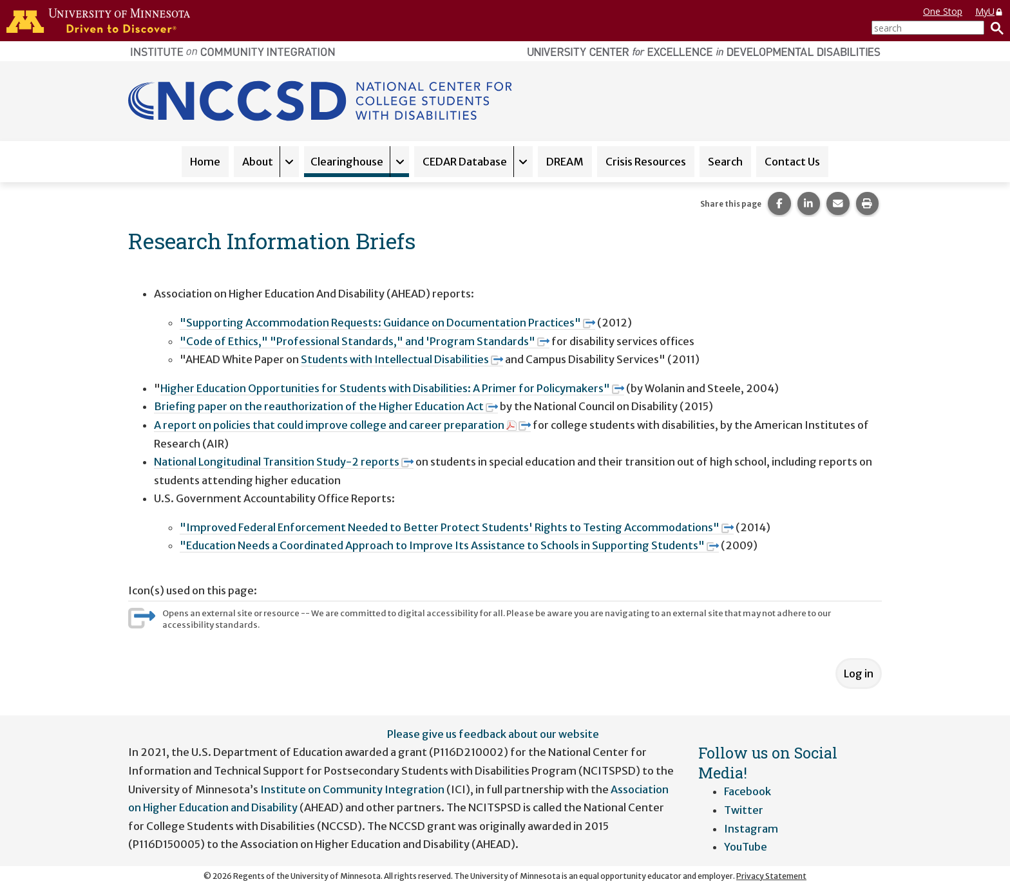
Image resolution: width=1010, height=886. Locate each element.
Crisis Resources (645, 161)
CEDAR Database (465, 161)
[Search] (994, 28)
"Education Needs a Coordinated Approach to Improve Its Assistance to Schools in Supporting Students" (449, 545)
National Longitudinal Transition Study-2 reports (284, 461)
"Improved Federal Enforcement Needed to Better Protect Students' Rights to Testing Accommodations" (457, 527)
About (257, 161)
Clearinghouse (346, 161)
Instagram (751, 828)
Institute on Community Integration (352, 789)
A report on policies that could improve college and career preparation (342, 425)
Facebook (747, 791)
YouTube (745, 846)
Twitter (743, 810)
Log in (858, 673)
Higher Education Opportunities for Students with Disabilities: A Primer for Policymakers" (392, 388)
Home (205, 161)
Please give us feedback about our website (493, 734)
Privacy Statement (771, 876)
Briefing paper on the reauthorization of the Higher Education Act (326, 406)
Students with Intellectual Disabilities (402, 359)
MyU (989, 11)
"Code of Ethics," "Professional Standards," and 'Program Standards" (364, 341)
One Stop (942, 11)
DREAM (565, 161)
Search (725, 161)
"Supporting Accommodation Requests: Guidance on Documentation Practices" (387, 322)
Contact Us (792, 161)
